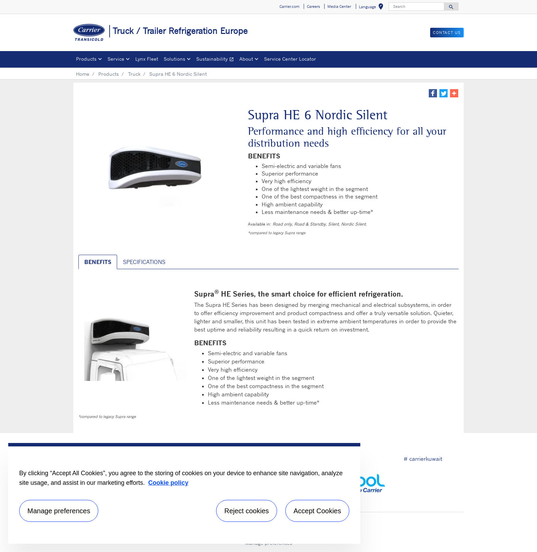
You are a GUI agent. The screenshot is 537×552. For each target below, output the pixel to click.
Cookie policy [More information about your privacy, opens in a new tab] (168, 482)
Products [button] (86, 59)
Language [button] (372, 8)
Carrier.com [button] (289, 6)
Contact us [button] (447, 32)
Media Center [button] (339, 6)
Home (82, 74)
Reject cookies (246, 511)
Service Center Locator (290, 59)
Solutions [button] (174, 59)
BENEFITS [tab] (97, 262)
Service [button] (116, 59)
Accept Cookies (317, 511)
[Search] (416, 6)
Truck (134, 74)
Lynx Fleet (146, 59)
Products (108, 74)
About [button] (246, 59)
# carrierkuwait (423, 458)
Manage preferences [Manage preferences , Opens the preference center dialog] (58, 511)
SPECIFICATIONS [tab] (144, 262)
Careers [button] (313, 6)
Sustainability (216, 60)
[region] (184, 493)
